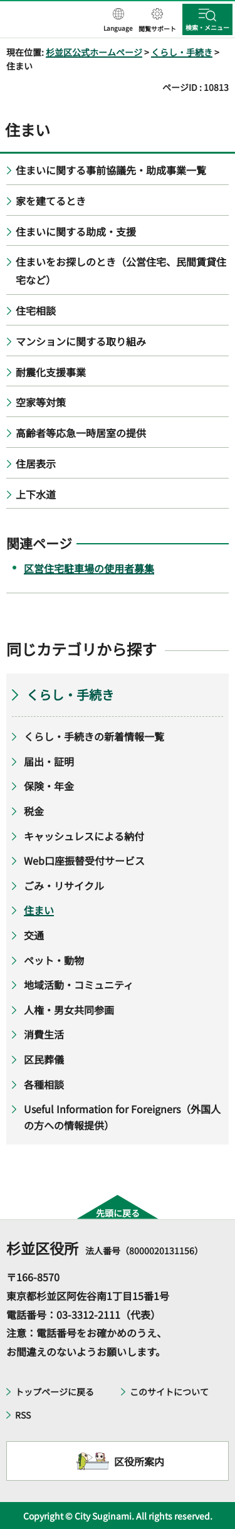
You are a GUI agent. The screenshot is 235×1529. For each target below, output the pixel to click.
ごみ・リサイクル (64, 885)
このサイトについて (169, 1391)
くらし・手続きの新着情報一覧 (94, 736)
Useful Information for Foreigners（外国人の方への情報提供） (122, 1117)
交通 (34, 935)
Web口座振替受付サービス (84, 860)
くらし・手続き (181, 52)
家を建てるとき (51, 200)
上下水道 (36, 494)
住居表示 (36, 463)
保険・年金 (49, 785)
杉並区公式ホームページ (94, 52)
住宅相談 (36, 310)
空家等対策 (41, 402)
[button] (118, 21)
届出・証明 (49, 761)
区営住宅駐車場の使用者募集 (89, 568)
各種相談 (44, 1084)
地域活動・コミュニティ (78, 984)
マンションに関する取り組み (81, 341)
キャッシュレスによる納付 (84, 836)
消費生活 (44, 1034)
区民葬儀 (44, 1059)
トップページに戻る (54, 1391)
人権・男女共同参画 (69, 1009)
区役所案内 (139, 1461)
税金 (34, 810)
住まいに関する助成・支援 (76, 231)
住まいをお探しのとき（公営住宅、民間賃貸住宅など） (121, 270)
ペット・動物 (54, 960)
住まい (39, 910)
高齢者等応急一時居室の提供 (81, 432)
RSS (23, 1415)
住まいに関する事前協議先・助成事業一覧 (111, 169)
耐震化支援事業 (51, 371)
